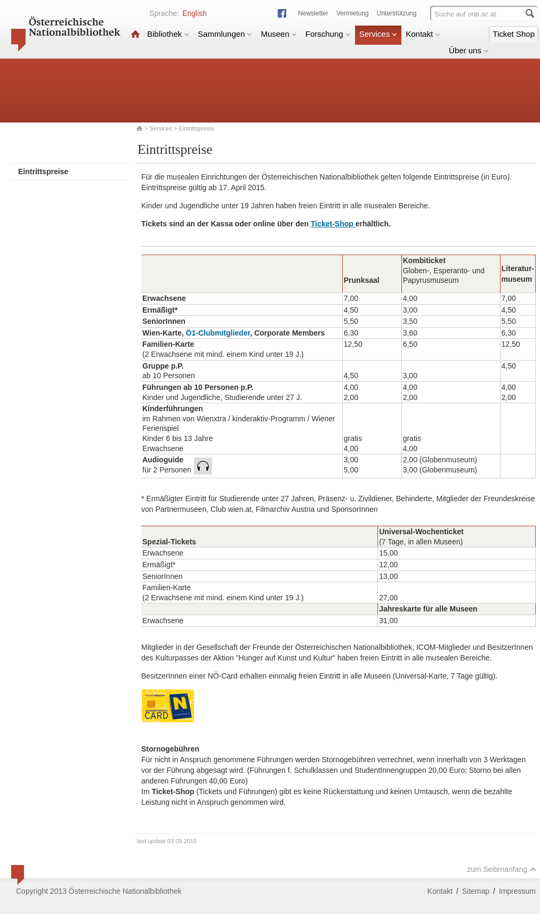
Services (378, 33)
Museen (278, 33)
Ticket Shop (514, 33)
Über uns (469, 50)
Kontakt (423, 33)
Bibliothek (168, 33)
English (194, 13)
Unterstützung (397, 13)
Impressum (517, 891)
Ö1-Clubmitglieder (218, 333)
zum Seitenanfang (501, 869)
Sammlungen (225, 33)
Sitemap (475, 891)
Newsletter (313, 13)
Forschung (328, 33)
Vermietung (352, 13)
